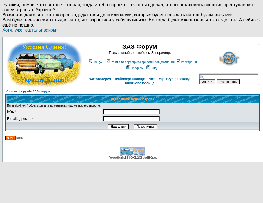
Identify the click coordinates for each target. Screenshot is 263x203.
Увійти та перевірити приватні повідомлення (141, 62)
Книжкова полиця (140, 83)
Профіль (134, 68)
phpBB (124, 157)
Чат (152, 79)
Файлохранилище (130, 79)
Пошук (95, 62)
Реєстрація (187, 62)
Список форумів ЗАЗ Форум (28, 91)
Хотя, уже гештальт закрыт (30, 30)
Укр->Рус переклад (174, 79)
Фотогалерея (100, 79)
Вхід (151, 68)
